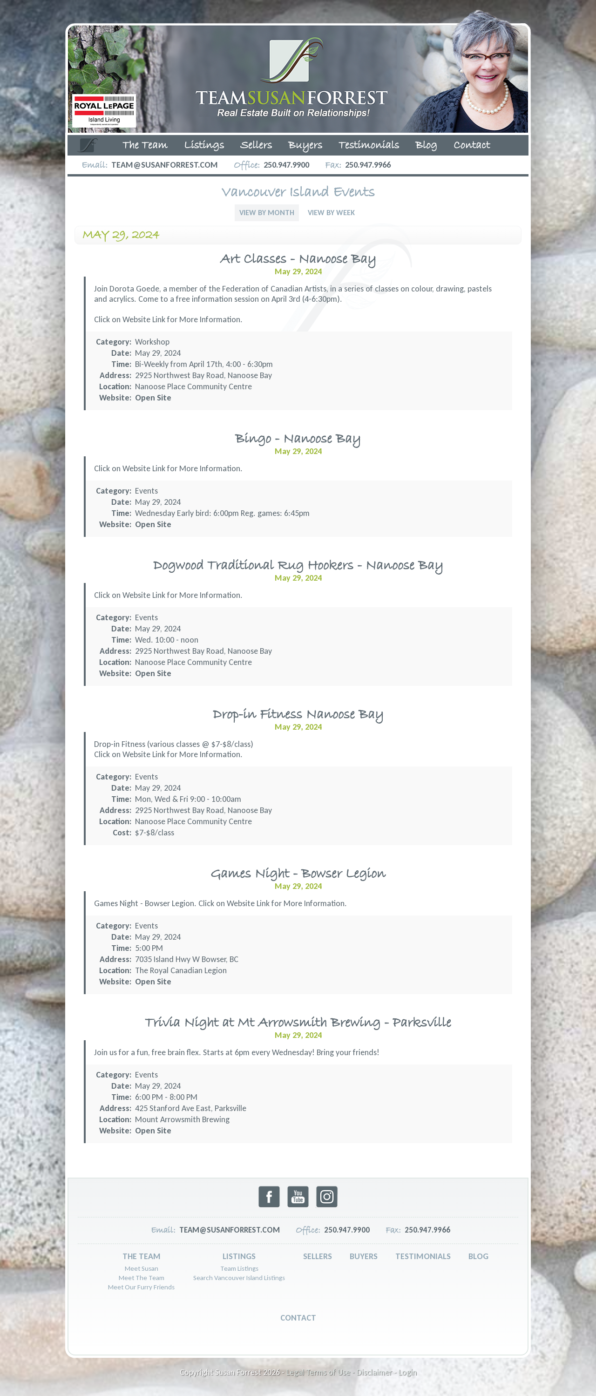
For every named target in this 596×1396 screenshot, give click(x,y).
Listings (204, 146)
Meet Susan (141, 1268)
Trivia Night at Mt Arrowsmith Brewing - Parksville (298, 1023)
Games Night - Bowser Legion (298, 874)
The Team (145, 146)
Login (408, 1372)
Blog (426, 146)
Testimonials (369, 146)
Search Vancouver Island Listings (239, 1278)
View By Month (266, 212)
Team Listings (239, 1268)
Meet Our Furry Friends (141, 1287)
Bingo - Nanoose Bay (298, 439)
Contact (472, 146)
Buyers (305, 146)
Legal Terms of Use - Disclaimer (339, 1372)
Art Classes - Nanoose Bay (298, 259)
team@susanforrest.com (164, 165)
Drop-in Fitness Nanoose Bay (298, 715)
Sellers (256, 146)
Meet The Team (141, 1278)
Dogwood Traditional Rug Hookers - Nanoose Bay (298, 566)
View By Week (331, 212)
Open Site (153, 398)
